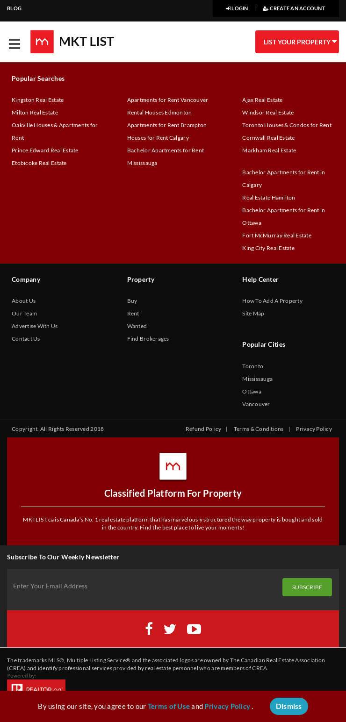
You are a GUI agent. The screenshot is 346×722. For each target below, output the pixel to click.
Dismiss (289, 705)
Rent (133, 313)
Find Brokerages (148, 338)
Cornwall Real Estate (268, 137)
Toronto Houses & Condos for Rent (287, 125)
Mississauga (257, 378)
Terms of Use (169, 706)
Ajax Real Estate (262, 99)
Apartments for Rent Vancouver (168, 99)
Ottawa (251, 391)
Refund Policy (203, 428)
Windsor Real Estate (268, 112)
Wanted (137, 325)
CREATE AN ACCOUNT (294, 8)
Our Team (24, 313)
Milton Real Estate (35, 112)
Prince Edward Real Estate (45, 150)
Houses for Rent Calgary (158, 137)
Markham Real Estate (269, 150)
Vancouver (256, 403)
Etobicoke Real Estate (39, 162)
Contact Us (26, 338)
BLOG (14, 8)
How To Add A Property (272, 300)
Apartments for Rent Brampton (167, 125)
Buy (132, 300)
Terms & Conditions (259, 428)
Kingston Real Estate (38, 99)
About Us (24, 300)
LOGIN (237, 8)
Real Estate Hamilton (268, 197)
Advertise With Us (35, 325)
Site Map (253, 313)
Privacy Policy (314, 428)
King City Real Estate (268, 247)
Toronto (252, 366)
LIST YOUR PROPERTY (299, 41)
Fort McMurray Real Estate (276, 235)
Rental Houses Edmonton (159, 112)
